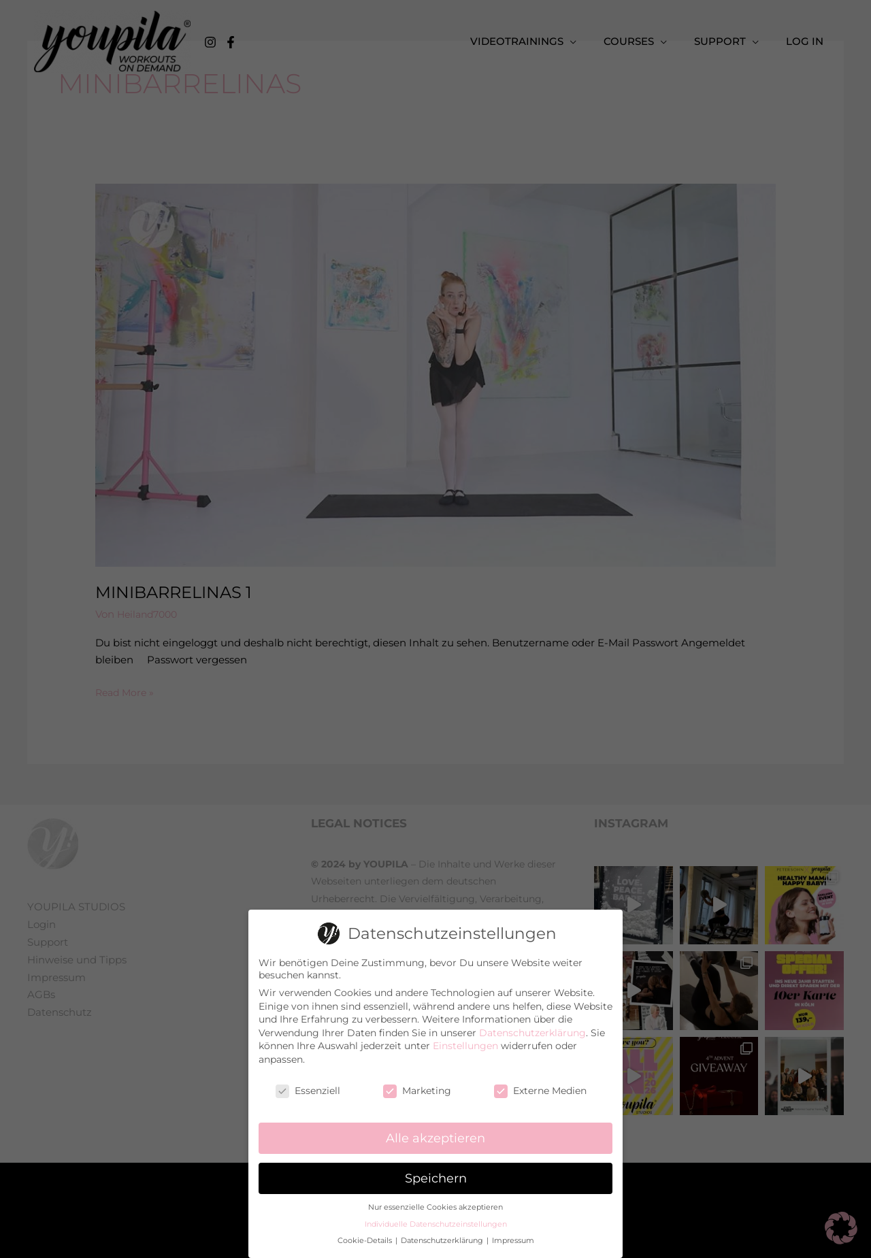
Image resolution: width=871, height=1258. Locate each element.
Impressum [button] (513, 1240)
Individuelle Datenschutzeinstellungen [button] (436, 1223)
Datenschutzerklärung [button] (443, 1240)
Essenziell (308, 1090)
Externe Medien (540, 1090)
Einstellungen (465, 1045)
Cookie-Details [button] (366, 1240)
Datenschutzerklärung (532, 1032)
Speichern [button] (436, 1177)
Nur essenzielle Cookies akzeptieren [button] (435, 1206)
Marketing (417, 1090)
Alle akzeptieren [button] (435, 1137)
